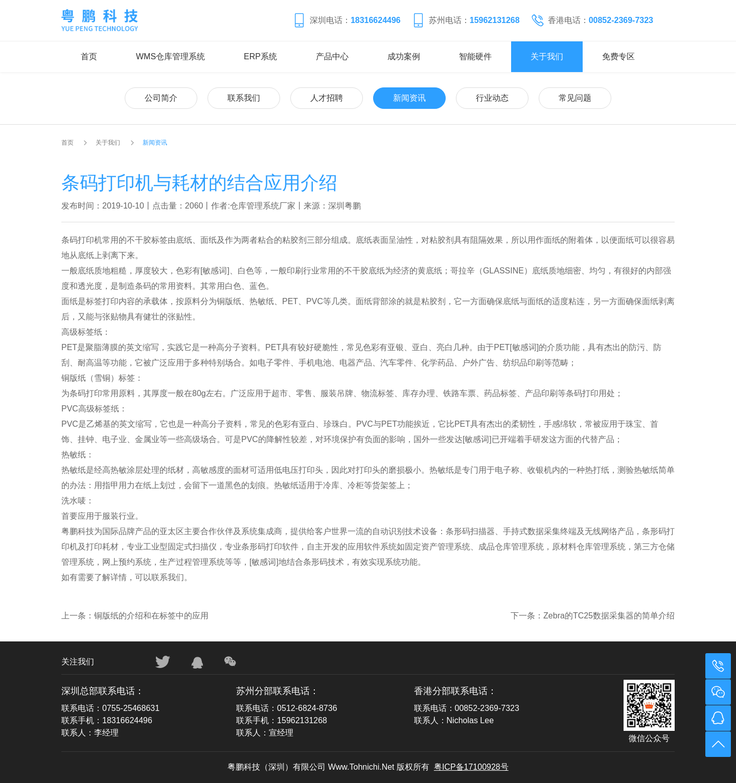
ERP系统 (260, 56)
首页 (89, 56)
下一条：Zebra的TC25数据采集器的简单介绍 (593, 615)
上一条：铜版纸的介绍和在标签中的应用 (135, 615)
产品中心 (332, 56)
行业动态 (492, 98)
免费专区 (618, 56)
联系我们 (243, 98)
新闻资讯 (409, 98)
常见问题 (575, 98)
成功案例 (403, 56)
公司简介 (161, 98)
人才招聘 (326, 98)
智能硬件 (475, 56)
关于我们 (547, 56)
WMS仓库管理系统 (170, 56)
